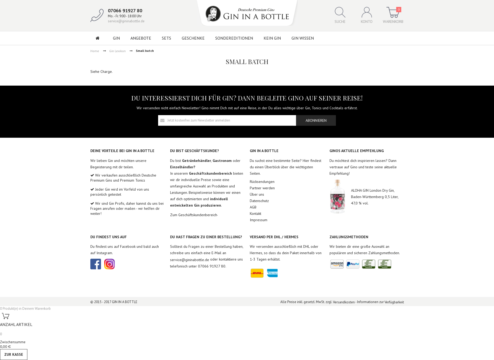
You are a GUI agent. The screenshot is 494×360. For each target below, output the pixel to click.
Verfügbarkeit (394, 302)
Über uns (257, 194)
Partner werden (262, 188)
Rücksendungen (262, 181)
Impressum (258, 219)
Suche (340, 15)
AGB (253, 207)
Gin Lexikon (117, 51)
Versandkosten (344, 302)
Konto (367, 15)
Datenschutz (259, 200)
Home (94, 51)
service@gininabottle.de (126, 21)
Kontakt (255, 213)
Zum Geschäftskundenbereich (193, 214)
